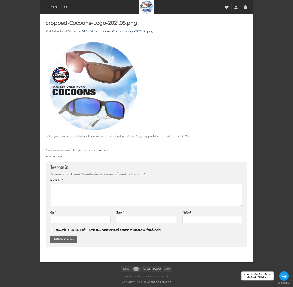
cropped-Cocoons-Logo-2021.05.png (126, 31)
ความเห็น (56, 180)
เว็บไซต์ (186, 212)
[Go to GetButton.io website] (284, 283)
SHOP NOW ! (132, 276)
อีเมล (120, 212)
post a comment (98, 150)
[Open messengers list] (284, 276)
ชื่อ (53, 212)
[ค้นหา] (65, 7)
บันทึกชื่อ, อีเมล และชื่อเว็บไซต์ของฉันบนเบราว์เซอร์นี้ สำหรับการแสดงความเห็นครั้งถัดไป (108, 230)
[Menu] (52, 7)
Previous (54, 156)
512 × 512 (88, 31)
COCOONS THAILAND (155, 276)
